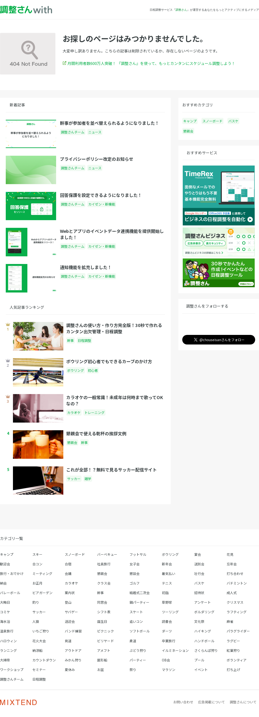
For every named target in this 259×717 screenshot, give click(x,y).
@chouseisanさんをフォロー (218, 340)
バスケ (233, 121)
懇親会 (188, 131)
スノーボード (212, 121)
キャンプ (190, 121)
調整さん (181, 9)
